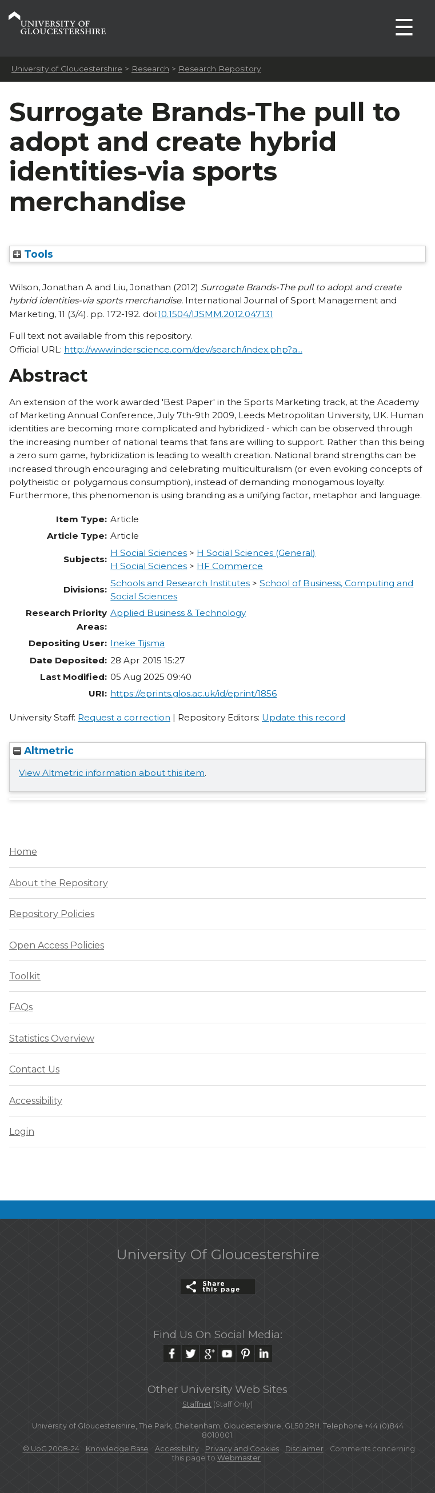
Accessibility (35, 1100)
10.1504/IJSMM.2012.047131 (215, 314)
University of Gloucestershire (66, 68)
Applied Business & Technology (178, 612)
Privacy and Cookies (242, 1448)
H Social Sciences (148, 552)
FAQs (21, 1007)
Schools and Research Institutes (180, 583)
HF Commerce (230, 566)
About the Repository (58, 883)
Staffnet (196, 1404)
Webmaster (239, 1458)
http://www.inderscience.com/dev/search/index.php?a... (183, 349)
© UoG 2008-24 (51, 1448)
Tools (33, 254)
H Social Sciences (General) (256, 552)
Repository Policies (51, 913)
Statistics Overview (51, 1038)
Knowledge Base (117, 1448)
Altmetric (43, 750)
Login (21, 1131)
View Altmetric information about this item (112, 772)
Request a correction (124, 717)
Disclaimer (304, 1448)
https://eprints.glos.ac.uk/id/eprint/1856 (193, 693)
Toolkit (25, 976)
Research (150, 68)
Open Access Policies (56, 945)
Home (23, 851)
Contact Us (34, 1069)
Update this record (303, 717)
